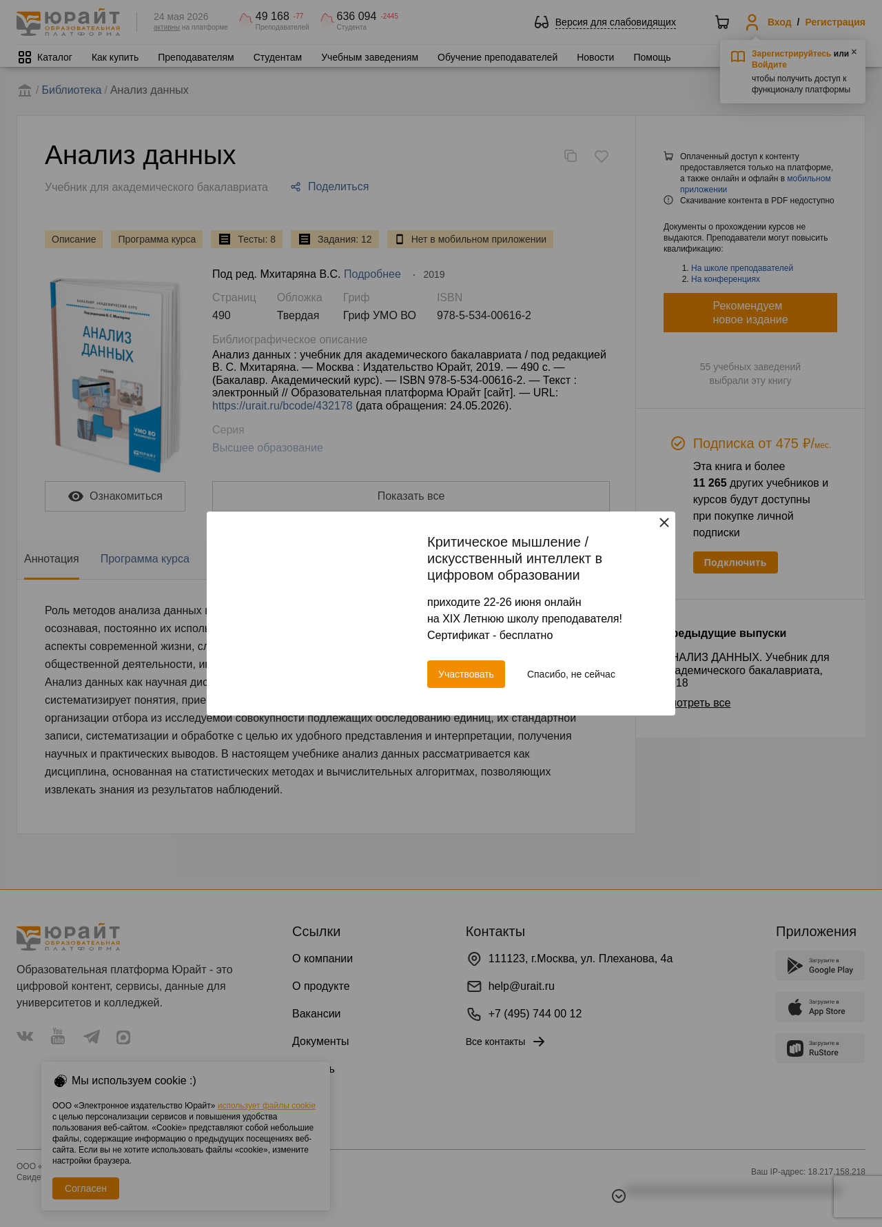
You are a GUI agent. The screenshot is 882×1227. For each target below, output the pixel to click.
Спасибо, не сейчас (571, 674)
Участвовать (466, 674)
